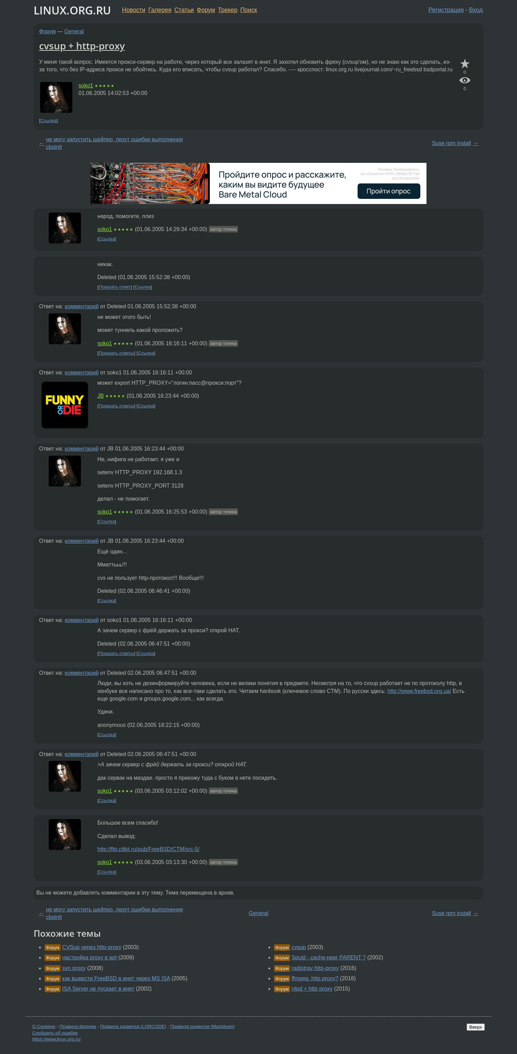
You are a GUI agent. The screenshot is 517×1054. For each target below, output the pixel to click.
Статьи (184, 10)
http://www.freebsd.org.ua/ (419, 691)
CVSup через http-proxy (91, 947)
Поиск (248, 10)
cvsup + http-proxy (82, 45)
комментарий (82, 306)
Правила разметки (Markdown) (202, 1026)
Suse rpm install (451, 143)
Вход (476, 10)
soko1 (86, 85)
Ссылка (48, 120)
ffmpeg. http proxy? (314, 978)
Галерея (159, 10)
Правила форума (78, 1026)
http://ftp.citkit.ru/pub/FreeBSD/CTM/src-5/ (148, 849)
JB (100, 396)
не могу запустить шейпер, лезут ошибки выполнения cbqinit (114, 143)
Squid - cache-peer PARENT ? (328, 957)
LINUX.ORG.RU (72, 10)
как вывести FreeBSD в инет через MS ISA (116, 978)
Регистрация (446, 10)
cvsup (298, 947)
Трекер (228, 10)
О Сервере (44, 1026)
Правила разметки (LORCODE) (133, 1026)
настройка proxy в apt (89, 957)
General (74, 31)
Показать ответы (116, 353)
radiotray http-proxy (315, 968)
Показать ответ (115, 287)
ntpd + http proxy (312, 989)
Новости (133, 10)
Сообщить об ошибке (55, 1032)
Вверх (475, 1027)
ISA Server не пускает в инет (98, 989)
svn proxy (73, 968)
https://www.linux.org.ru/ (56, 1039)
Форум (206, 10)
